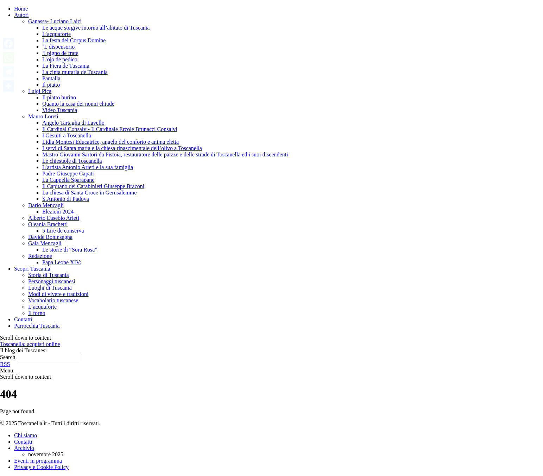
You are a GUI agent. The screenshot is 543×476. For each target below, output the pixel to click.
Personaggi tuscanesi (51, 281)
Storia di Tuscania (48, 275)
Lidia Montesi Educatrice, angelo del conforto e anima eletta (110, 142)
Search (7, 357)
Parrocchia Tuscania (36, 326)
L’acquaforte (56, 34)
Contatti (23, 319)
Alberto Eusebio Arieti (53, 218)
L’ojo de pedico (59, 59)
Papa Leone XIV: (61, 262)
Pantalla (51, 78)
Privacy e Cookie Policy (41, 467)
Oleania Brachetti (48, 224)
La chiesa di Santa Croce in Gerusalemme (89, 193)
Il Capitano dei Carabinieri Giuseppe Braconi (93, 186)
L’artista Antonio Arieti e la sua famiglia (87, 167)
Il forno (36, 313)
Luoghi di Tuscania (50, 288)
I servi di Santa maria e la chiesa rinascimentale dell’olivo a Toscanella (122, 148)
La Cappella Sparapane (68, 180)
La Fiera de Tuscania (65, 66)
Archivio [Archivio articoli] (24, 448)
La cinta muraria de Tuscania (75, 72)
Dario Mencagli (46, 205)
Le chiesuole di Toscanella (72, 161)
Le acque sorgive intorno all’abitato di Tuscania (96, 28)
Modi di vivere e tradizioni (58, 294)
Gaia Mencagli (45, 243)
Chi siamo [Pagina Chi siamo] (25, 435)
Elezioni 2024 (58, 212)
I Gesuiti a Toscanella (66, 135)
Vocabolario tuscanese (53, 300)
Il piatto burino (59, 97)
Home (21, 9)
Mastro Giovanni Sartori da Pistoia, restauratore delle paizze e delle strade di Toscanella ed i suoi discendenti (165, 154)
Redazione (40, 256)
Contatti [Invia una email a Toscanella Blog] (23, 442)
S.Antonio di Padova (65, 199)
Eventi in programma (38, 461)
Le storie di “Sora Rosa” (69, 250)
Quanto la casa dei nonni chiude (78, 104)
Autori (21, 15)
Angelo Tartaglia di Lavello (73, 123)
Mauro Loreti (43, 116)
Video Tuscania (59, 110)
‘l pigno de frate (60, 53)
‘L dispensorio (58, 47)
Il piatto (51, 85)
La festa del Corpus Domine (74, 40)
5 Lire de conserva (63, 231)
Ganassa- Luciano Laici (55, 21)
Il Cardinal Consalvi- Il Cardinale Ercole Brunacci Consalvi (109, 129)
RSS (5, 364)
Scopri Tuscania (32, 269)
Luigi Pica (39, 91)
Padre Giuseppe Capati (68, 174)
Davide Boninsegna (50, 237)
